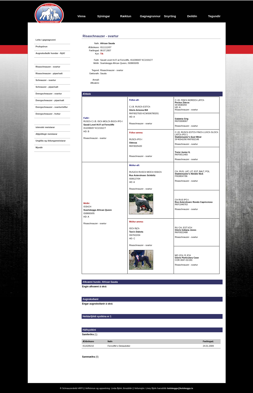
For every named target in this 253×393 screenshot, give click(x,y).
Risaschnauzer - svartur (48, 67)
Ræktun (125, 16)
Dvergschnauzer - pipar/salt (50, 100)
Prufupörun (41, 46)
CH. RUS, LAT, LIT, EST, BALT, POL (192, 171)
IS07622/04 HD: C (136, 235)
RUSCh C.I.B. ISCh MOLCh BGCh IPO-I (103, 121)
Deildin (192, 16)
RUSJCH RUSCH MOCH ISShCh (145, 172)
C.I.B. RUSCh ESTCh (139, 106)
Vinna (81, 16)
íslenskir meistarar (45, 127)
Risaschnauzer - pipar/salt (49, 73)
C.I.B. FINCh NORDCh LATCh (189, 100)
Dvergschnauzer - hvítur (48, 114)
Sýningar (103, 16)
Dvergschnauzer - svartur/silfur (52, 107)
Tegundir (214, 16)
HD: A (86, 216)
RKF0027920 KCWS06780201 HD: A (144, 113)
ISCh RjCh (134, 228)
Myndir (39, 147)
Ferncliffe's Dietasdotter (119, 346)
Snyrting (170, 16)
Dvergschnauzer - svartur (49, 93)
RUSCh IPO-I (135, 139)
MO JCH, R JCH (183, 255)
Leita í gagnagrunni (46, 40)
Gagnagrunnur (149, 16)
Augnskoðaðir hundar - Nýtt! (50, 53)
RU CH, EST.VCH (183, 227)
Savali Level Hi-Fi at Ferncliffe (114, 60)
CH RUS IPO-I (182, 199)
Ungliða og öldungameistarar (51, 141)
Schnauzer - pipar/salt (47, 87)
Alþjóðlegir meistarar (46, 134)
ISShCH (87, 206)
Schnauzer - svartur (46, 80)
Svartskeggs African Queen (113, 63)
